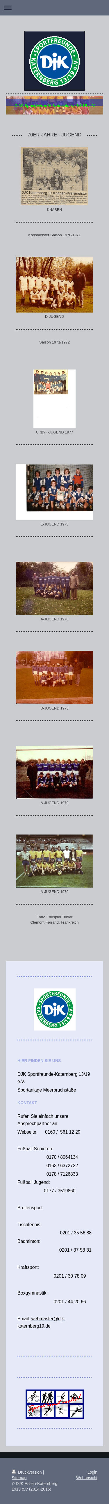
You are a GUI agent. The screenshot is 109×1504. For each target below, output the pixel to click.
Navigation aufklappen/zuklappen (54, 7)
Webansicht (86, 1477)
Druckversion (27, 1472)
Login (92, 1472)
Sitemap (19, 1477)
